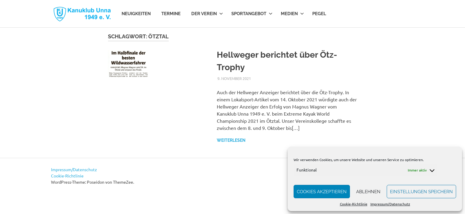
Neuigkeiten (136, 13)
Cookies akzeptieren (322, 191)
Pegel (319, 13)
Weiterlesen (231, 140)
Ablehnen (368, 191)
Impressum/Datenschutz (390, 204)
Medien (292, 13)
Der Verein (207, 13)
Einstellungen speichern (421, 191)
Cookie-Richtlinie (353, 204)
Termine (171, 13)
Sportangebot (252, 13)
